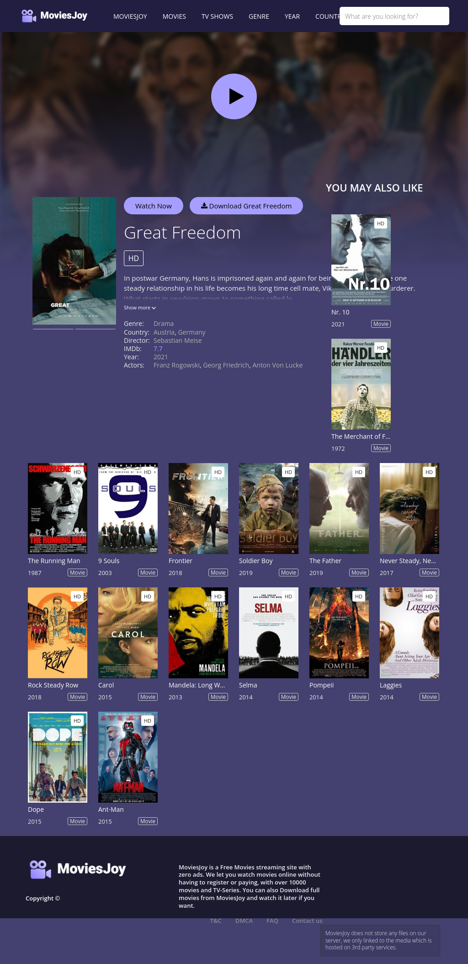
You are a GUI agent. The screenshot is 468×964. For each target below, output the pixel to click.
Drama (164, 323)
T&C (216, 920)
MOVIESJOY (130, 16)
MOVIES (174, 16)
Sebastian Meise (178, 340)
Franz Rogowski (177, 365)
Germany (191, 332)
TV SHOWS (217, 16)
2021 (161, 356)
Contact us (307, 920)
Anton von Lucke (277, 365)
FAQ (272, 920)
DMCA (244, 920)
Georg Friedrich (226, 365)
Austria (164, 332)
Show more (140, 307)
